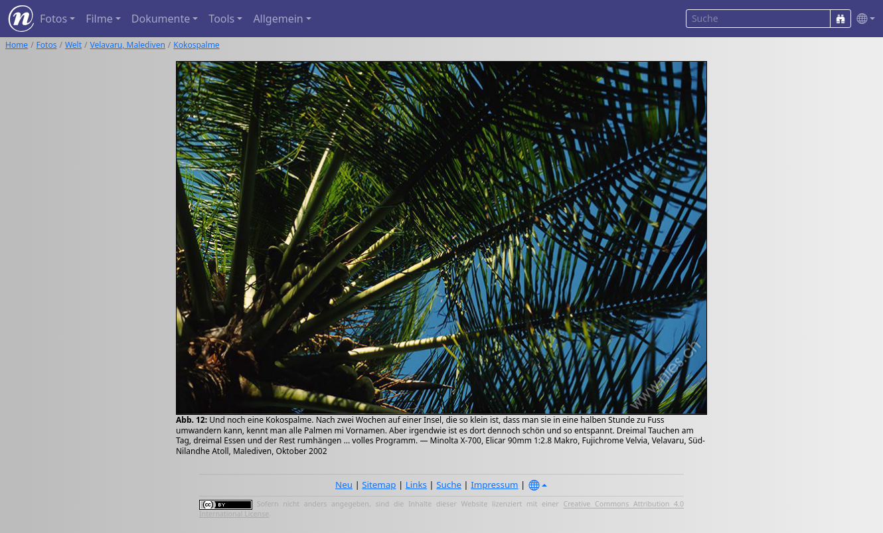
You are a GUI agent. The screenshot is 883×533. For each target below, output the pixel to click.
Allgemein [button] (278, 18)
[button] (863, 19)
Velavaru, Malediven (127, 44)
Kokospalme (196, 44)
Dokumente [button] (160, 18)
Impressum (494, 485)
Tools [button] (221, 18)
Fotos (47, 44)
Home (16, 44)
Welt (73, 44)
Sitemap (379, 485)
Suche (448, 485)
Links (416, 485)
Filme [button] (99, 18)
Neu (344, 485)
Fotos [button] (53, 18)
